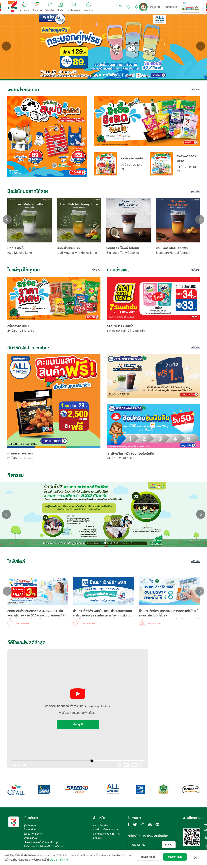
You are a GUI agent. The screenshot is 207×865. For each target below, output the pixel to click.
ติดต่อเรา (97, 838)
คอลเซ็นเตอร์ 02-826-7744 (106, 830)
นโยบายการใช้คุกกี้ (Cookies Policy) (41, 842)
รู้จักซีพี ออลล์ (30, 825)
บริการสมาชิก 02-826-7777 (106, 834)
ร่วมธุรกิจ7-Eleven (33, 834)
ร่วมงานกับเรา (30, 830)
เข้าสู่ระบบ (154, 7)
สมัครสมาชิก (171, 7)
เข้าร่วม (168, 845)
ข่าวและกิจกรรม (31, 838)
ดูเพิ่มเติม (195, 90)
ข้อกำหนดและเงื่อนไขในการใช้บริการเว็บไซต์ (43, 847)
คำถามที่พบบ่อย (100, 825)
